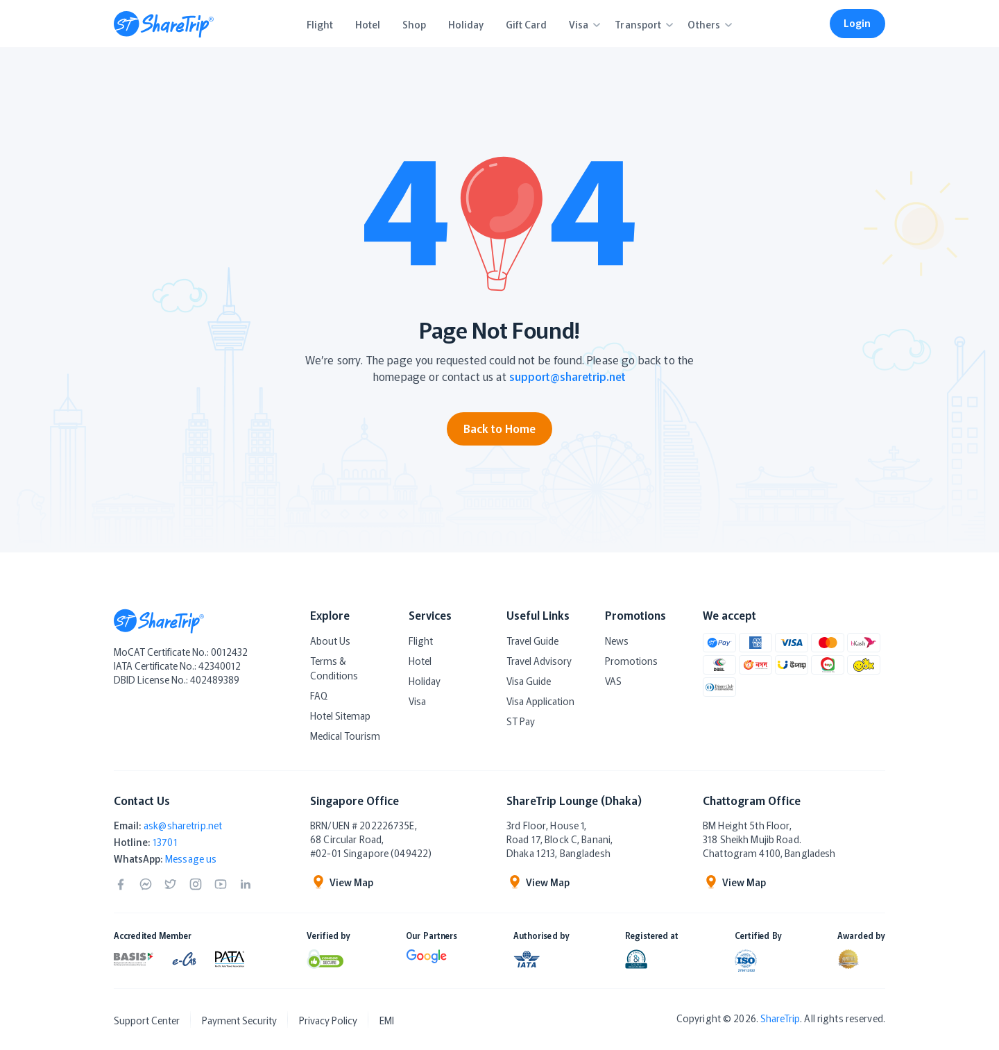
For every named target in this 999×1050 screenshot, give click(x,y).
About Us (330, 640)
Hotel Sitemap (340, 715)
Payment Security (239, 1020)
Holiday (425, 681)
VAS (613, 681)
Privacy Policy (328, 1020)
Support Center (147, 1020)
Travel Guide (532, 640)
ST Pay (520, 721)
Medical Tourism (345, 736)
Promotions (631, 661)
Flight (421, 640)
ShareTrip (780, 1018)
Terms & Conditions (334, 668)
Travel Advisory (539, 661)
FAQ (318, 695)
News (617, 640)
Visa (417, 701)
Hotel (420, 661)
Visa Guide (528, 681)
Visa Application (540, 701)
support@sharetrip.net (567, 376)
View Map (341, 882)
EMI (386, 1020)
